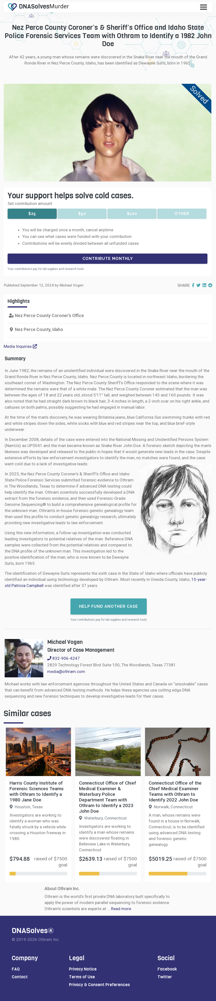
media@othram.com (66, 671)
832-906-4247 (63, 658)
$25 (32, 213)
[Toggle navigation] (203, 7)
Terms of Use (82, 977)
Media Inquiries (20, 346)
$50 (82, 213)
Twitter (165, 977)
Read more (121, 908)
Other (181, 213)
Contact (20, 977)
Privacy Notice (83, 969)
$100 (132, 213)
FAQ (16, 969)
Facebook (167, 969)
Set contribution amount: (30, 203)
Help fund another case (108, 606)
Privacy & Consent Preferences (99, 985)
